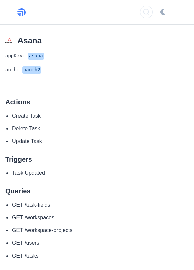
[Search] (146, 12)
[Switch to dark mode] (163, 12)
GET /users (25, 243)
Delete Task (26, 128)
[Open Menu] (179, 12)
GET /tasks (25, 256)
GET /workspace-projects (42, 230)
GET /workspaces (33, 217)
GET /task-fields (31, 205)
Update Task (27, 141)
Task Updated (28, 173)
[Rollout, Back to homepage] (25, 12)
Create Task (26, 116)
